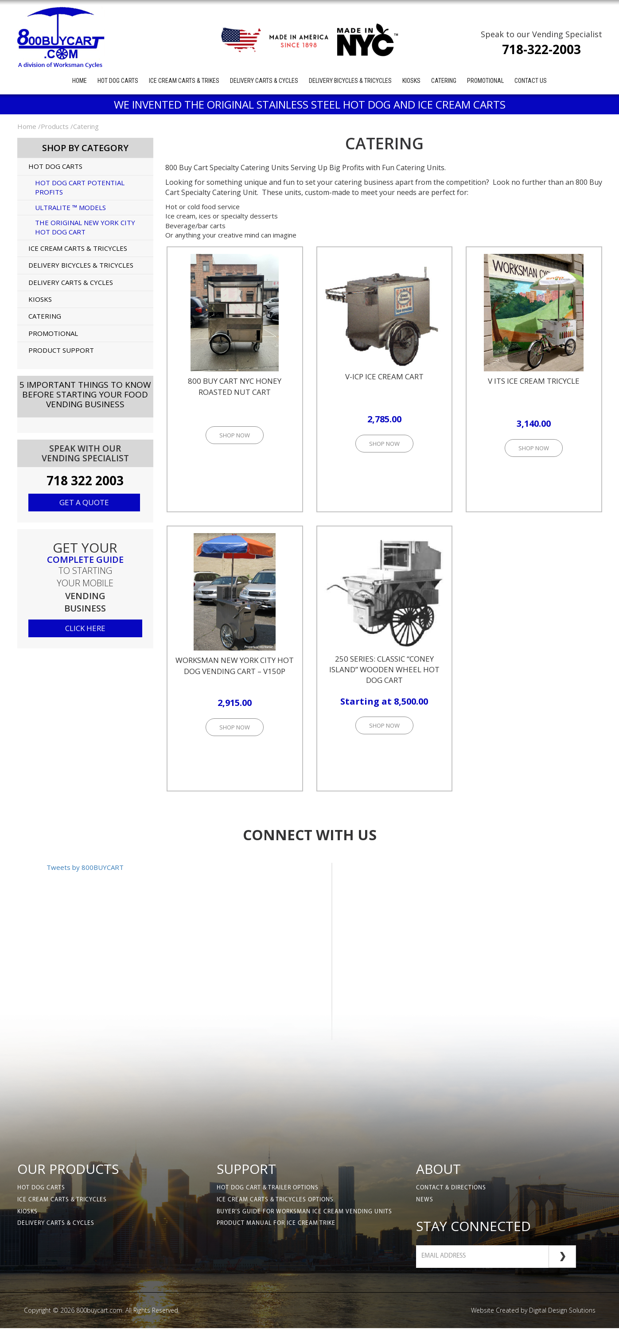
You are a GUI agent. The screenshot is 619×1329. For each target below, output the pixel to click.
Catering (443, 80)
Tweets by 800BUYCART (85, 867)
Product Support (61, 350)
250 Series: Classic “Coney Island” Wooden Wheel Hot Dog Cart (384, 670)
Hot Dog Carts (117, 80)
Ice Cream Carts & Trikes (184, 80)
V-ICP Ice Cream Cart (384, 376)
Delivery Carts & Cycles (264, 80)
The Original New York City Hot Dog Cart (85, 227)
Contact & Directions (452, 1188)
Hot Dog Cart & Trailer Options (270, 1188)
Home (79, 80)
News (424, 1200)
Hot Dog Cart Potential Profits (80, 187)
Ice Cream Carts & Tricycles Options (277, 1200)
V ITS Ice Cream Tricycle (534, 381)
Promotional (485, 80)
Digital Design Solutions (562, 1311)
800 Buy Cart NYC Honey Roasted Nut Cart (234, 386)
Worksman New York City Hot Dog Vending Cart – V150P (234, 665)
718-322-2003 (541, 49)
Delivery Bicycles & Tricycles (350, 80)
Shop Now (234, 435)
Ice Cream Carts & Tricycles (77, 248)
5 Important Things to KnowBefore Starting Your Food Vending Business (85, 394)
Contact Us (530, 80)
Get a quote (84, 502)
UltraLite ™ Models (70, 207)
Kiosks (411, 80)
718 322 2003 (85, 480)
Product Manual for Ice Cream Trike (278, 1225)
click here (85, 628)
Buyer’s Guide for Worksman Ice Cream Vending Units (306, 1213)
